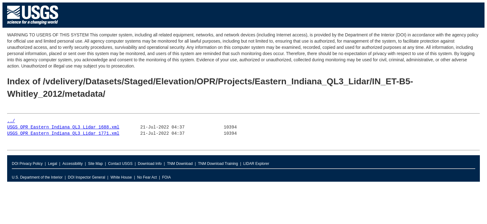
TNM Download (180, 163)
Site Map (95, 163)
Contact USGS (120, 163)
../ (11, 121)
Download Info (150, 163)
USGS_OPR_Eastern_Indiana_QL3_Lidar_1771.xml (63, 134)
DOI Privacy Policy (27, 163)
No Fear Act (147, 177)
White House (121, 177)
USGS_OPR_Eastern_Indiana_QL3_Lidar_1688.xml (63, 127)
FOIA (166, 177)
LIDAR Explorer (256, 163)
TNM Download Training (218, 163)
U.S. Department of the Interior (37, 177)
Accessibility (72, 163)
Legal (52, 163)
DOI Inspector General (86, 177)
